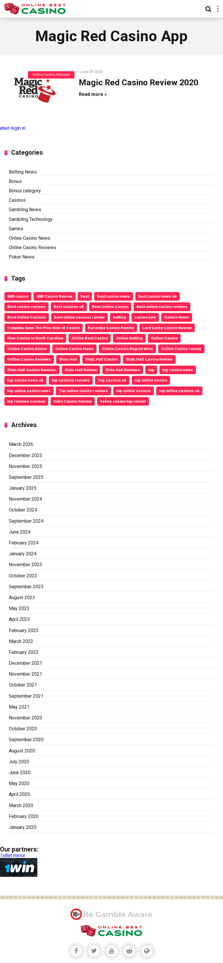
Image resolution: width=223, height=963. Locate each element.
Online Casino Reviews (51, 75)
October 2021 (23, 685)
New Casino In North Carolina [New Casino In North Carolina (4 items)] (35, 338)
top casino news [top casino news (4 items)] (177, 369)
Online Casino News (29, 238)
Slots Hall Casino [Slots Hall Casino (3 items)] (101, 359)
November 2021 (25, 674)
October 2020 (23, 729)
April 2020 (19, 794)
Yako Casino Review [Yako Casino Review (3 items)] (73, 401)
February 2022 (24, 652)
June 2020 (20, 772)
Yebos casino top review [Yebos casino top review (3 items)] (123, 401)
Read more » (93, 94)
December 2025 (25, 455)
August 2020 (22, 751)
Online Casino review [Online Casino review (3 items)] (181, 348)
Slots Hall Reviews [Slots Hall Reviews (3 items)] (122, 369)
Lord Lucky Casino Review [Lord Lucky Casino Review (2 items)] (167, 327)
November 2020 (25, 718)
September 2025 (26, 477)
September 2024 (26, 521)
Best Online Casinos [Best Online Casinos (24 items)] (26, 317)
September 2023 (26, 586)
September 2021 (26, 696)
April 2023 (19, 619)
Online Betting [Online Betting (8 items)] (129, 338)
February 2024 (24, 543)
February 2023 (24, 630)
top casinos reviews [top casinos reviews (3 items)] (71, 380)
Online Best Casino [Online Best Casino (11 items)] (89, 338)
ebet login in (12, 128)
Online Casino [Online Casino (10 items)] (164, 338)
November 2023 (25, 564)
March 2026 (21, 444)
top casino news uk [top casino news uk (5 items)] (25, 380)
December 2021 (25, 663)
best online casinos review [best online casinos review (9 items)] (79, 317)
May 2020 (19, 783)
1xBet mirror (12, 855)
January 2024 (22, 554)
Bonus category (25, 191)
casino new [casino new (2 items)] (145, 317)
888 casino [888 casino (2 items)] (17, 296)
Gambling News (25, 209)
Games (16, 228)
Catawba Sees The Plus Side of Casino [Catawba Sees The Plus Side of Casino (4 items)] (43, 327)
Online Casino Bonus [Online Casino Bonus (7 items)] (27, 348)
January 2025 (22, 488)
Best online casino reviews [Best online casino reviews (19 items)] (162, 306)
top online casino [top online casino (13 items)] (151, 380)
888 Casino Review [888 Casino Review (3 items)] (54, 296)
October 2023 (23, 576)
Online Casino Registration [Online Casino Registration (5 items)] (127, 348)
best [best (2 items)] (85, 296)
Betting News (23, 172)
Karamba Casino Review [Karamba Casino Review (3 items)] (111, 327)
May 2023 (19, 608)
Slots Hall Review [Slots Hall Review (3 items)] (81, 369)
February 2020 (24, 816)
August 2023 (22, 597)
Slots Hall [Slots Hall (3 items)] (68, 359)
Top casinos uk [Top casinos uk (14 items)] (112, 380)
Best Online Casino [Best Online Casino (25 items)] (110, 306)
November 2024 (25, 499)
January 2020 (22, 827)
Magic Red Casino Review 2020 (138, 82)
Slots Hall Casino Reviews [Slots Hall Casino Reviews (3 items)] (31, 369)
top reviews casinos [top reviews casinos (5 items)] (26, 401)
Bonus (15, 181)
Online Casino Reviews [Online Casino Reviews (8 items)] (29, 359)
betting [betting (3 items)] (119, 317)
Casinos (17, 200)
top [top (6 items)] (151, 369)
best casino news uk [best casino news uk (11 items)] (157, 296)
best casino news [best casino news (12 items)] (113, 296)
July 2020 (19, 761)
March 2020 (21, 805)
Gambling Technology (31, 219)
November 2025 (25, 466)
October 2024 (23, 510)
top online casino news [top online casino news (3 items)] (29, 390)
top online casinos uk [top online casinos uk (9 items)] (179, 390)
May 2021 (19, 707)
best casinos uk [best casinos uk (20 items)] (69, 306)
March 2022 (21, 641)
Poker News (21, 257)
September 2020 (26, 739)
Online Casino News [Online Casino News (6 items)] (74, 348)
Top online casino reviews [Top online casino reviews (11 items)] (83, 390)
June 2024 (20, 532)
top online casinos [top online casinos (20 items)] (133, 390)
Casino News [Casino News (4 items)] (176, 317)
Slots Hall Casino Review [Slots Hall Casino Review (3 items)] (149, 359)
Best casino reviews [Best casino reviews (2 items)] (26, 306)
